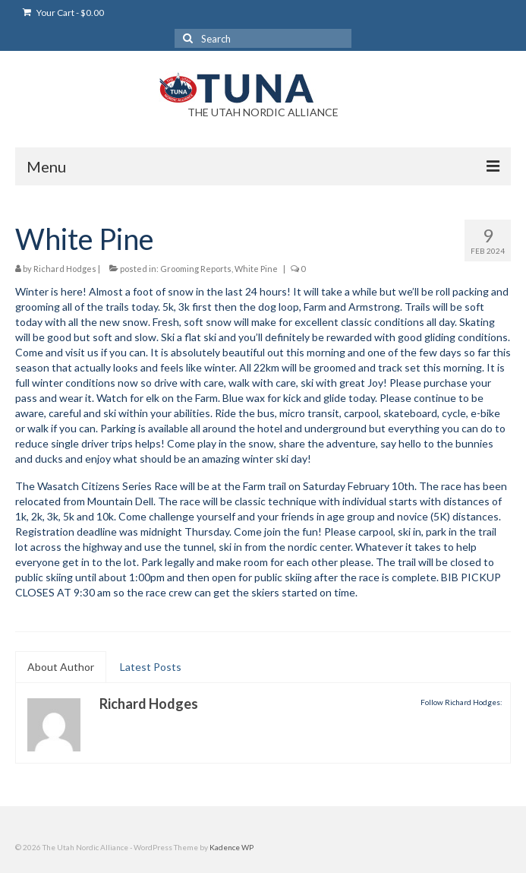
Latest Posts (150, 666)
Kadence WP (231, 847)
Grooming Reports (196, 269)
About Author (60, 666)
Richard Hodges (64, 269)
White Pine (256, 269)
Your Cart (63, 12)
